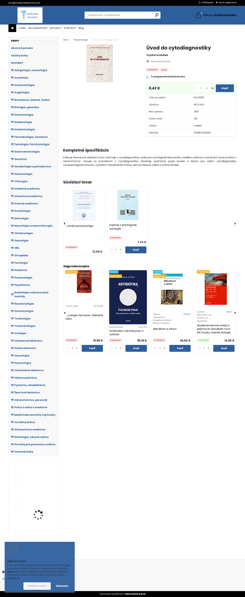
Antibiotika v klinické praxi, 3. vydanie (126, 332)
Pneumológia (81, 39)
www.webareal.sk (135, 593)
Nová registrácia (228, 2)
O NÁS (22, 28)
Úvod (65, 39)
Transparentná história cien (165, 76)
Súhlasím (62, 586)
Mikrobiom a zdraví (165, 329)
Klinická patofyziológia (79, 226)
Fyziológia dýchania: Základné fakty (84, 317)
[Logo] (29, 15)
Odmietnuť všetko (37, 585)
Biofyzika (34, 517)
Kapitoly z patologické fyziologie (123, 226)
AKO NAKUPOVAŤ (38, 28)
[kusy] (200, 88)
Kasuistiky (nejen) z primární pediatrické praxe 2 (40, 540)
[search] (157, 15)
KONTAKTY (70, 28)
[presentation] (64, 223)
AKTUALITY (56, 28)
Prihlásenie (207, 2)
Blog (81, 28)
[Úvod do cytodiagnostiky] (99, 63)
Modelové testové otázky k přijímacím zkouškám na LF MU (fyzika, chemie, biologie (214, 329)
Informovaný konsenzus (42, 476)
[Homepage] (12, 28)
